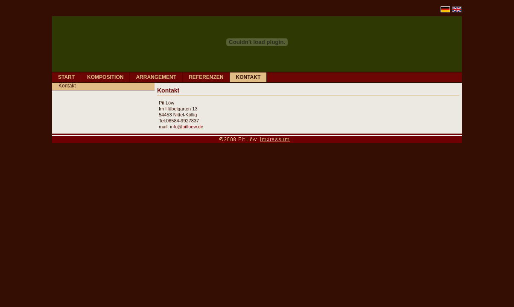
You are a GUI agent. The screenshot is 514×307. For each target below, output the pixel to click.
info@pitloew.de (186, 126)
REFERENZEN (206, 77)
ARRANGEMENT (156, 77)
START (66, 77)
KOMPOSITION (105, 77)
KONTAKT (248, 77)
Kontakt (67, 86)
